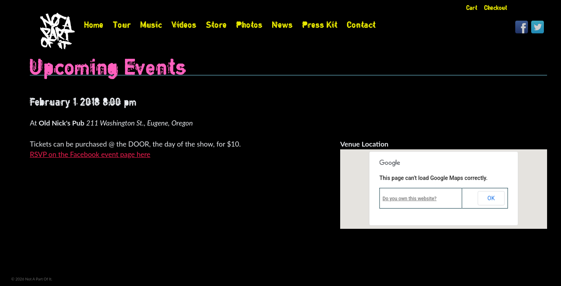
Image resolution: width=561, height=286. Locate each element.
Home (93, 24)
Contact (361, 24)
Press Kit (319, 24)
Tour (122, 24)
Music (151, 24)
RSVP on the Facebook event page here (90, 154)
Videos (184, 24)
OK (491, 198)
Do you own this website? (410, 198)
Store (216, 24)
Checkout (495, 8)
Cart (471, 8)
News (282, 24)
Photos (249, 24)
